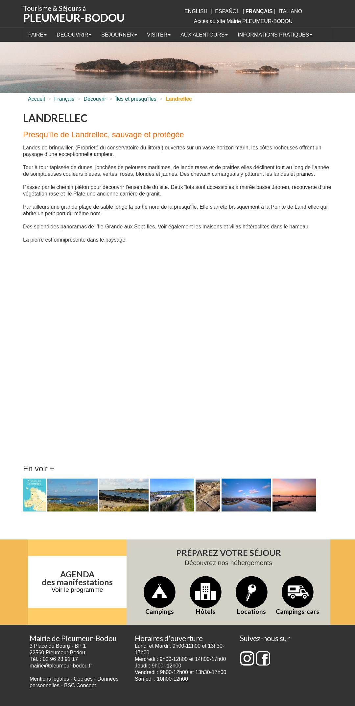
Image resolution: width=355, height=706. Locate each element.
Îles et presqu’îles (135, 99)
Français (64, 99)
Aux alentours (204, 35)
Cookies (83, 679)
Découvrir (74, 35)
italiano (290, 11)
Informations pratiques (275, 35)
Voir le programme (77, 589)
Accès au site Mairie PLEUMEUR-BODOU (243, 21)
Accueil (36, 99)
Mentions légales (49, 679)
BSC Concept (80, 685)
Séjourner (119, 35)
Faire (37, 35)
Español (227, 11)
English (195, 11)
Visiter (159, 35)
